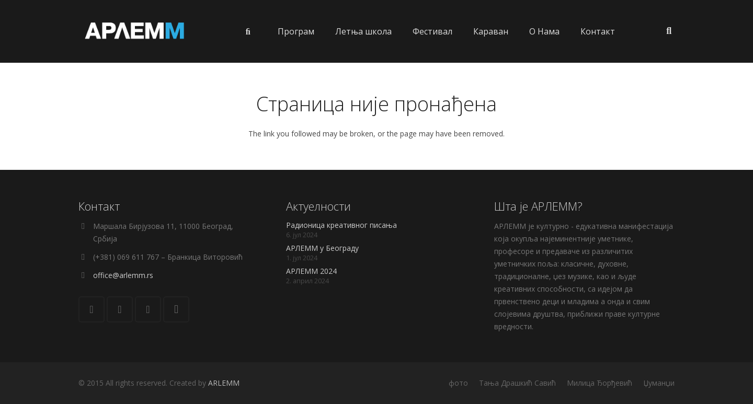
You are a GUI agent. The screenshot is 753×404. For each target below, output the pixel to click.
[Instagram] (176, 309)
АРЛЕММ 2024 (311, 271)
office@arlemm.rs (123, 275)
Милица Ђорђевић (599, 383)
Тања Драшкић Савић (517, 383)
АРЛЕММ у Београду (322, 248)
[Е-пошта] (91, 309)
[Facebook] (120, 309)
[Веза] (134, 31)
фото (458, 383)
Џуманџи (659, 383)
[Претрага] (668, 31)
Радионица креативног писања (341, 225)
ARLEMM (223, 383)
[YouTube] (148, 309)
